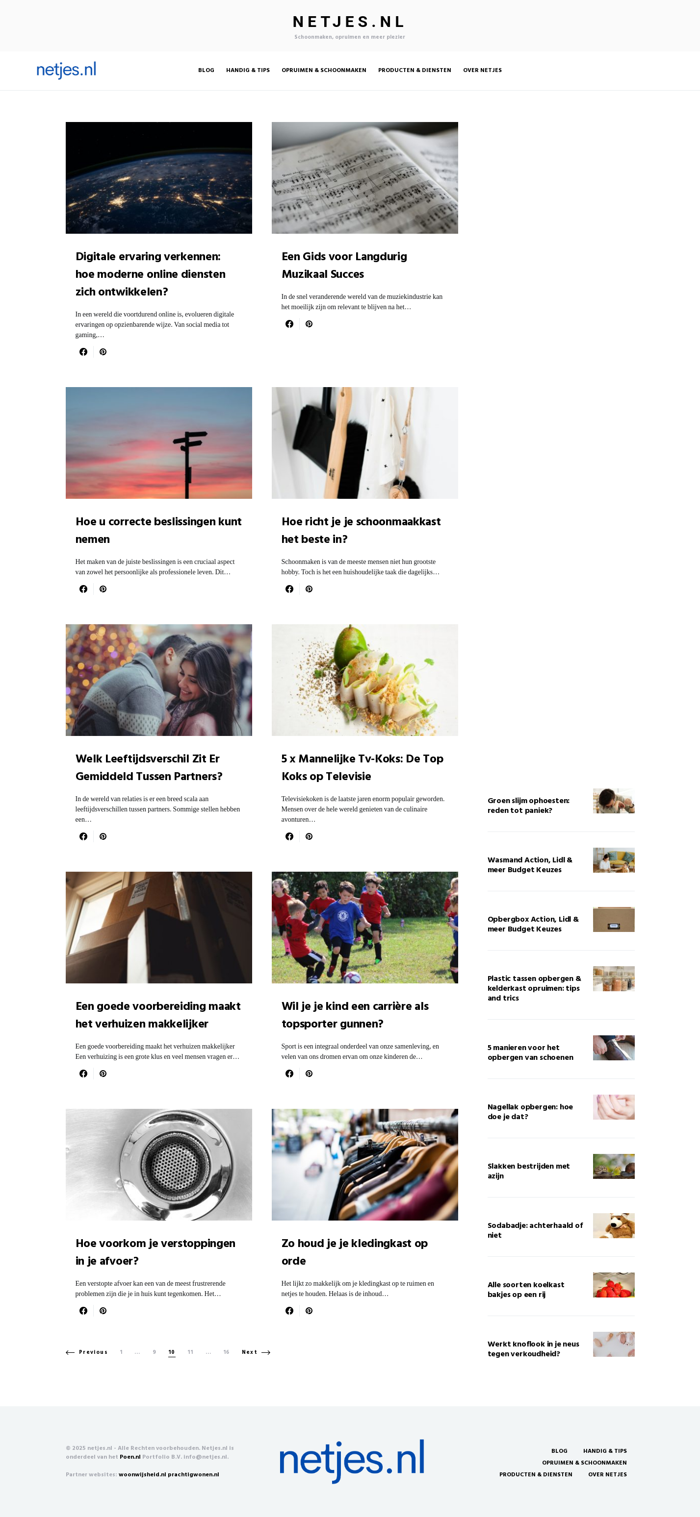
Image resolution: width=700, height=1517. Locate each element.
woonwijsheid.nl (142, 1475)
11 (190, 1352)
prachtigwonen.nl (193, 1475)
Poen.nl (130, 1457)
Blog (559, 1451)
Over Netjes (607, 1474)
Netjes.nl (350, 21)
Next (250, 1352)
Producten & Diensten (535, 1474)
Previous (93, 1352)
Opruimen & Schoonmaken (584, 1463)
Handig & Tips (605, 1451)
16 (226, 1352)
